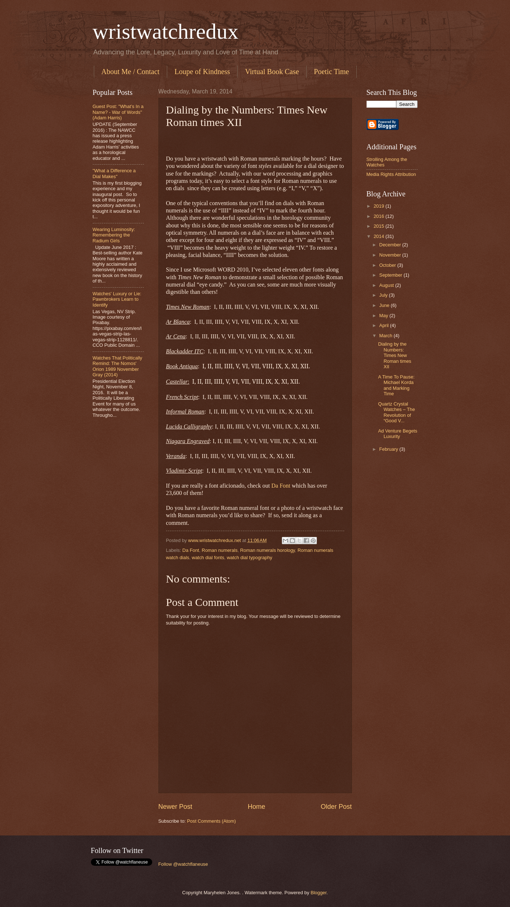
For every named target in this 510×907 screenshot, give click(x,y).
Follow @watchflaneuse (183, 864)
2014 (379, 236)
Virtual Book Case (272, 72)
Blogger (319, 892)
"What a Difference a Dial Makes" (114, 173)
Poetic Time (331, 72)
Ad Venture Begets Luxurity (397, 433)
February (389, 449)
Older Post (336, 806)
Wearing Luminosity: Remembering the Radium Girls (114, 235)
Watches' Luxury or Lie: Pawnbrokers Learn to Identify (117, 299)
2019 (379, 206)
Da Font (281, 486)
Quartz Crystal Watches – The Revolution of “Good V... (396, 412)
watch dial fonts (208, 557)
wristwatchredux (166, 31)
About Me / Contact (130, 72)
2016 (379, 216)
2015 (379, 226)
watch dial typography (249, 557)
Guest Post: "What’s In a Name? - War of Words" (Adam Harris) (118, 112)
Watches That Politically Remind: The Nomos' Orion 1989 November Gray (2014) (117, 366)
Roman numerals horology (267, 550)
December (390, 244)
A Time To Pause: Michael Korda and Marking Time (396, 385)
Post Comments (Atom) (211, 821)
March (386, 335)
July (384, 295)
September (391, 275)
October (388, 265)
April (384, 325)
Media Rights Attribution (391, 174)
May (384, 315)
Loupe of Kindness (202, 72)
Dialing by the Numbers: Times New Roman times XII (394, 355)
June (385, 305)
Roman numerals (220, 550)
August (387, 285)
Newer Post (175, 806)
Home (256, 806)
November (390, 255)
